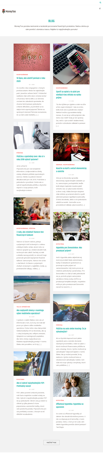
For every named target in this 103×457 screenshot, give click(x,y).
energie (59, 165)
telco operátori (23, 307)
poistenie (20, 379)
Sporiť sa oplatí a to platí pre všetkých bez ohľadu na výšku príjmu (68, 94)
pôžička (20, 153)
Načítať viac (51, 442)
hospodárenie (22, 74)
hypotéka (60, 244)
